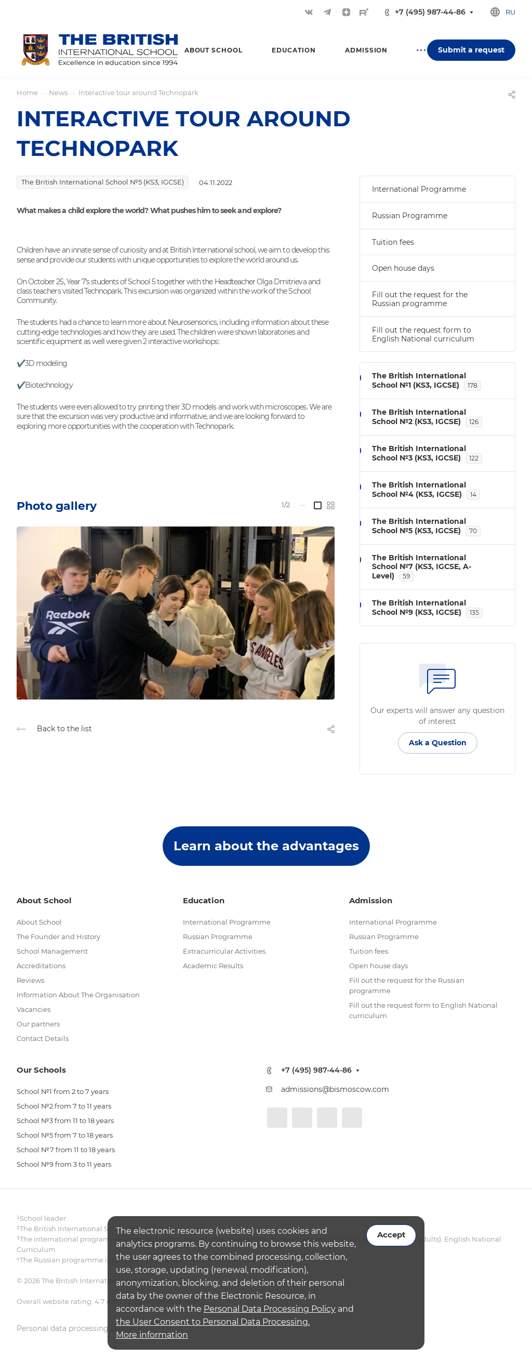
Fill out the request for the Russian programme (420, 299)
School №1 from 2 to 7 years (63, 1091)
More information (152, 1335)
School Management (52, 951)
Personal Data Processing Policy (270, 1309)
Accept (391, 1235)
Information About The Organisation (78, 995)
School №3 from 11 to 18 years (65, 1120)
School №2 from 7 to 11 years (64, 1106)
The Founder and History (58, 936)
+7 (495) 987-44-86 (430, 12)
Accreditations (41, 965)
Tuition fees (393, 242)
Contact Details (43, 1038)
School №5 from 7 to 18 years (65, 1135)
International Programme (419, 189)
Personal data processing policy (74, 1328)
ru (510, 12)
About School (39, 922)
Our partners (38, 1024)
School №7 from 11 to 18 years (66, 1149)
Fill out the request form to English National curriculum (423, 334)
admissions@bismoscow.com (335, 1089)
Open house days (403, 268)
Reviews (30, 980)
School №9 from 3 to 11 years (64, 1164)
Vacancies (33, 1009)
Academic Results (213, 965)
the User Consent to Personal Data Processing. (213, 1322)
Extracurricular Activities (224, 951)
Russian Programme (409, 215)
